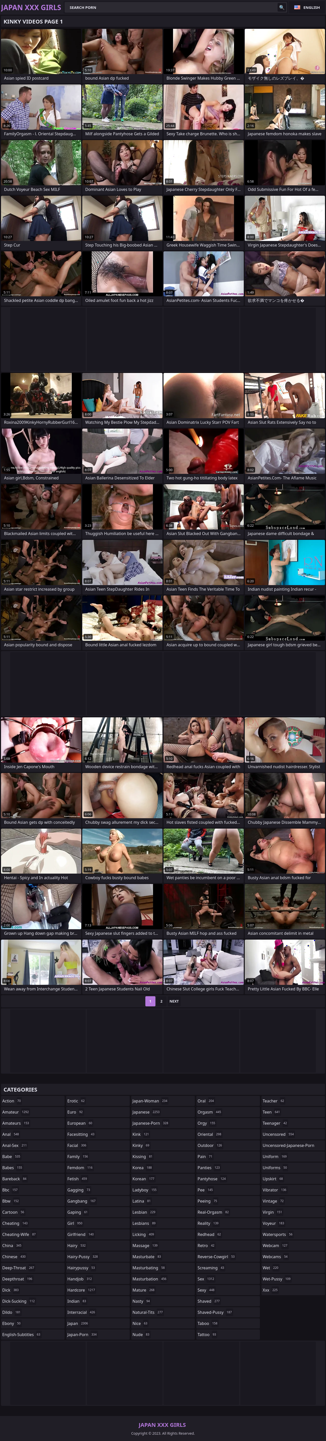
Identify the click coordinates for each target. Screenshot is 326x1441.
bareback (15, 1179)
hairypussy (81, 1268)
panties (209, 1167)
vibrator (275, 1190)
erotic (76, 1101)
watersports (278, 1234)
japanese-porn (151, 1123)
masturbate (147, 1256)
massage (145, 1245)
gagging (79, 1190)
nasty (141, 1301)
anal (11, 1134)
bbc (10, 1190)
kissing (143, 1156)
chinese (14, 1256)
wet (271, 1268)
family (78, 1156)
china (12, 1245)
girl (75, 1223)
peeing (208, 1201)
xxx (271, 1290)
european (80, 1123)
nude (141, 1334)
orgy (207, 1123)
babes (12, 1167)
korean (144, 1179)
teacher (274, 1101)
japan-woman (150, 1101)
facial (77, 1145)
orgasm (210, 1112)
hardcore (81, 1290)
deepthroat (18, 1279)
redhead (210, 1234)
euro (75, 1112)
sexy (207, 1290)
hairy (77, 1245)
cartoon (13, 1212)
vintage (274, 1201)
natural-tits (148, 1312)
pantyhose (212, 1179)
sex (206, 1279)
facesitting (81, 1134)
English (312, 7)
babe (11, 1156)
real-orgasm (214, 1212)
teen (272, 1112)
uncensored (279, 1134)
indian (77, 1301)
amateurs (16, 1123)
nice (140, 1323)
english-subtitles (22, 1334)
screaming (211, 1268)
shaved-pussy (215, 1312)
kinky (141, 1145)
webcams (276, 1256)
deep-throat (18, 1268)
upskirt (273, 1179)
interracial (81, 1312)
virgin (273, 1212)
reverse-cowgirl (217, 1256)
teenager (275, 1123)
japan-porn (82, 1334)
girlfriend (81, 1234)
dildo (12, 1312)
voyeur (274, 1223)
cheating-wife (19, 1234)
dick (11, 1290)
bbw (11, 1201)
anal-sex (15, 1145)
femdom (80, 1167)
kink (141, 1134)
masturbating (149, 1268)
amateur (16, 1112)
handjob (80, 1279)
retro (207, 1245)
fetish (77, 1179)
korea (142, 1167)
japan (78, 1323)
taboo (208, 1323)
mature (144, 1290)
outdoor (210, 1145)
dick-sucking (19, 1301)
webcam (276, 1245)
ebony (12, 1323)
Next (174, 1001)
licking (143, 1234)
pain (206, 1156)
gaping (78, 1212)
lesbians (144, 1223)
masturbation (150, 1279)
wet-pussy (277, 1279)
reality (209, 1223)
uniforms (275, 1167)
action (12, 1101)
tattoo (207, 1334)
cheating (15, 1223)
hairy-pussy (83, 1256)
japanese (146, 1112)
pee (206, 1190)
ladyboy (145, 1190)
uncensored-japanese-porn (288, 1146)
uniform (275, 1156)
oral (206, 1101)
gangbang (82, 1201)
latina (142, 1201)
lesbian (144, 1212)
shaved (209, 1301)
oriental (210, 1134)
